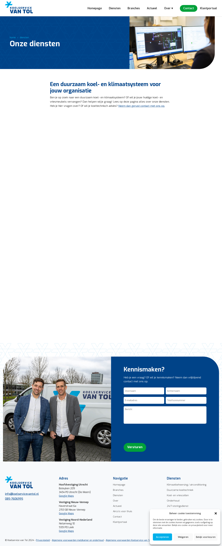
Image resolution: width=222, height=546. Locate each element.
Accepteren (162, 537)
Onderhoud (173, 500)
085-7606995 (14, 499)
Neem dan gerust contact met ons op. (141, 106)
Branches (134, 8)
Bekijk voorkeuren (206, 537)
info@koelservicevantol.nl (22, 494)
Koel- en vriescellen (178, 495)
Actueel (152, 8)
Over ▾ (168, 8)
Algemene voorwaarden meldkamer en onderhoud (78, 540)
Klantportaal (208, 8)
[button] (215, 513)
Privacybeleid (43, 540)
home (13, 37)
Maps (71, 513)
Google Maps (66, 496)
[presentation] (147, 433)
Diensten (115, 8)
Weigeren (183, 537)
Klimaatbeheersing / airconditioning (186, 484)
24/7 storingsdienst (177, 506)
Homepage (95, 8)
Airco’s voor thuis (122, 511)
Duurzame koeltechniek (180, 490)
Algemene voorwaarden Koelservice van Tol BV (130, 540)
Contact (188, 8)
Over (115, 500)
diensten (24, 37)
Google (63, 513)
